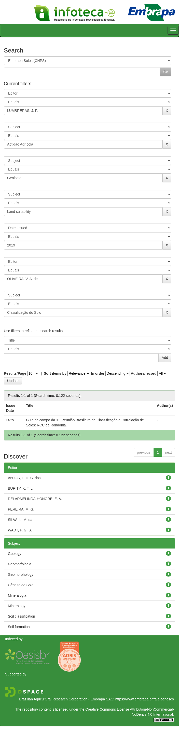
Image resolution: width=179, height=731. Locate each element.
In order (97, 373)
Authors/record (143, 373)
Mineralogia (17, 595)
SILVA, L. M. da (20, 520)
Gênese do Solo (20, 585)
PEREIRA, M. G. (21, 509)
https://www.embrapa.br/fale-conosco (144, 699)
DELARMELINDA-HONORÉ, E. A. (35, 499)
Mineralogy (16, 606)
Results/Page (15, 373)
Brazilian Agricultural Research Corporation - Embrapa (62, 699)
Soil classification (21, 616)
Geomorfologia (19, 564)
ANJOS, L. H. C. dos (24, 478)
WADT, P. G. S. (20, 530)
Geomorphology (20, 574)
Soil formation (19, 627)
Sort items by (55, 373)
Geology (14, 554)
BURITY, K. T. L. (21, 488)
